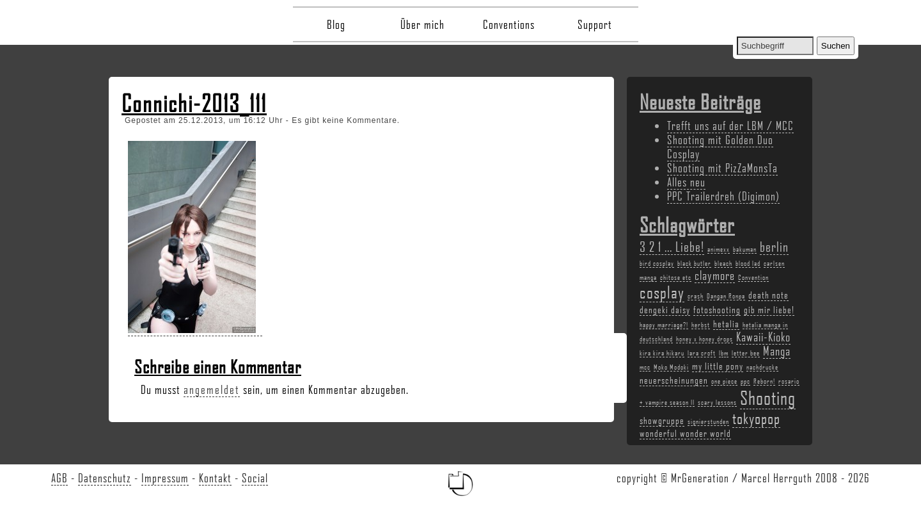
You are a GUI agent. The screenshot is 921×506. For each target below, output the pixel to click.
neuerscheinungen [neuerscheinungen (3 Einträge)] (674, 380)
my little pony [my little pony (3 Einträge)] (717, 365)
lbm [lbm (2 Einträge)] (723, 353)
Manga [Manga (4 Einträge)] (777, 351)
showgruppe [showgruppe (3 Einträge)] (662, 420)
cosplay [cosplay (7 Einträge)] (662, 292)
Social (255, 478)
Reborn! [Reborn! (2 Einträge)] (764, 381)
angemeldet (212, 389)
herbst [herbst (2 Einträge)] (700, 325)
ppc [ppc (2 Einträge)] (745, 381)
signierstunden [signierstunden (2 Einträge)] (708, 421)
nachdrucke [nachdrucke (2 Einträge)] (762, 367)
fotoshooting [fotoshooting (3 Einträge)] (717, 309)
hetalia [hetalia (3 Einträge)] (726, 323)
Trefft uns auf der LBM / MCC (730, 125)
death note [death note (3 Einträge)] (768, 294)
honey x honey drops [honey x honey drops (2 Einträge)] (704, 339)
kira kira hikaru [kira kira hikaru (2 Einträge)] (662, 353)
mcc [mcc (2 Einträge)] (645, 367)
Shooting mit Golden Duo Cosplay (720, 147)
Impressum (165, 478)
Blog (336, 24)
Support (595, 24)
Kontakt (215, 478)
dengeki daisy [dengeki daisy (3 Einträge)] (665, 309)
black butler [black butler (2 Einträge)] (694, 263)
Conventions (509, 24)
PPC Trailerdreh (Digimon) (723, 196)
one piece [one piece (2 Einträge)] (724, 381)
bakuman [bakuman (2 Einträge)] (745, 249)
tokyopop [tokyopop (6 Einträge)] (756, 418)
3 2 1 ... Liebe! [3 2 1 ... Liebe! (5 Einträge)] (672, 246)
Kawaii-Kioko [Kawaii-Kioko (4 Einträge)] (763, 337)
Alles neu (686, 182)
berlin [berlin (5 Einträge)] (774, 246)
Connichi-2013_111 (194, 103)
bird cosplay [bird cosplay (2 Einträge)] (657, 263)
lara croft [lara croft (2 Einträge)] (702, 353)
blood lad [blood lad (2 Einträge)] (748, 263)
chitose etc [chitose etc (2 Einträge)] (675, 277)
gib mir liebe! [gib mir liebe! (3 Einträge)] (769, 309)
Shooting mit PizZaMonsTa (722, 168)
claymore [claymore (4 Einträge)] (715, 275)
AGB (59, 478)
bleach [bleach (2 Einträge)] (723, 263)
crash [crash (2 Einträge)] (696, 296)
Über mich (422, 24)
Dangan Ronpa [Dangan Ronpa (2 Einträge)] (726, 296)
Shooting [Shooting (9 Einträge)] (768, 397)
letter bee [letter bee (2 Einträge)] (746, 353)
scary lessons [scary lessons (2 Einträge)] (717, 402)
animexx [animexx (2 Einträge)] (718, 249)
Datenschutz (104, 478)
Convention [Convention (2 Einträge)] (753, 277)
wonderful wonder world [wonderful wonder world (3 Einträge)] (685, 433)
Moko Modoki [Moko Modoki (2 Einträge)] (671, 367)
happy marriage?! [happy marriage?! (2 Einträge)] (664, 325)
